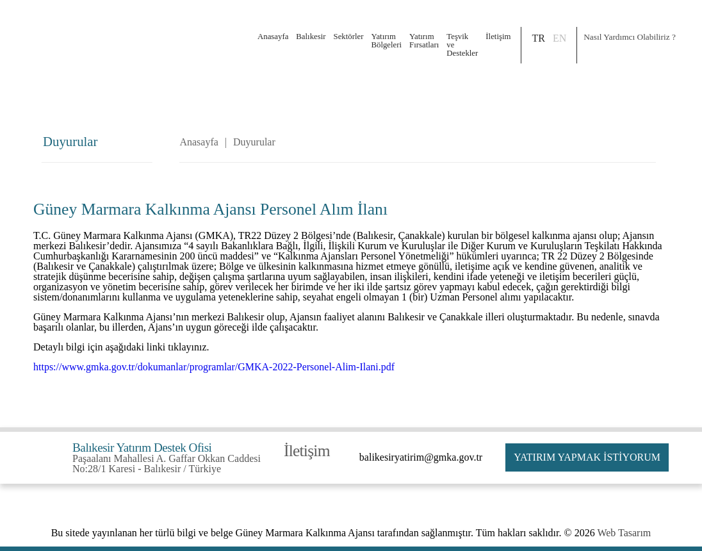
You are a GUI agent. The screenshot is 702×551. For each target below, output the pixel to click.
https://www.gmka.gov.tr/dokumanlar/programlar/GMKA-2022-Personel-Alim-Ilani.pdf (214, 366)
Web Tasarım (624, 532)
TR (538, 38)
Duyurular (254, 142)
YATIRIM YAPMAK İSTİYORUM (587, 457)
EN (559, 38)
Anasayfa (272, 36)
